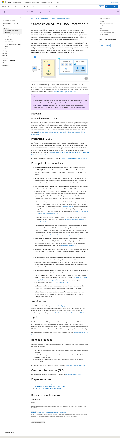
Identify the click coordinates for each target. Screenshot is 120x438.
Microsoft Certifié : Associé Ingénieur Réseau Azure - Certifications (48, 412)
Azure (37, 18)
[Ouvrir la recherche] (109, 2)
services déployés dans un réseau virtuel (67, 306)
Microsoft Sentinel (68, 206)
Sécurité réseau (80, 107)
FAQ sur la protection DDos (73, 374)
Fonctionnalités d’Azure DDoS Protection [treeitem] (12, 36)
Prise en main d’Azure (111, 7)
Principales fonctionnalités (106, 23)
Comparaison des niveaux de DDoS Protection (74, 158)
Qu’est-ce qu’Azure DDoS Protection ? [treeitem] (11, 31)
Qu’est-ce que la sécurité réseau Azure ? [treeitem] (13, 45)
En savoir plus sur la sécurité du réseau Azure (47, 388)
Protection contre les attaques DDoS (59, 18)
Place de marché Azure (61, 282)
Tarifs (101, 28)
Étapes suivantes (104, 34)
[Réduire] (20, 17)
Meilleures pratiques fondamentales (75, 365)
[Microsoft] (3, 2)
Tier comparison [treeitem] (9, 39)
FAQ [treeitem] (6, 48)
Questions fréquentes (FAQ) (107, 32)
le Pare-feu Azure (69, 103)
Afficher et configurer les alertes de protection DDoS (64, 235)
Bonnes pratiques (104, 30)
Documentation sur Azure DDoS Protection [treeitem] (11, 25)
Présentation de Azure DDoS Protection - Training (44, 404)
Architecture (103, 26)
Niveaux (102, 21)
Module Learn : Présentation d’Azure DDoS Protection (49, 386)
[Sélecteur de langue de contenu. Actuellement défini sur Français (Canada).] (8, 435)
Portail (101, 7)
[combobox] (11, 20)
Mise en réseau (44, 18)
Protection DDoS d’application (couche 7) (66, 91)
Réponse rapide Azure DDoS (69, 245)
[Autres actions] (87, 18)
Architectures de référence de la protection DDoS (69, 313)
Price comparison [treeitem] (9, 41)
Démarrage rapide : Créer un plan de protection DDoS (50, 384)
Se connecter (114, 2)
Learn (32, 18)
